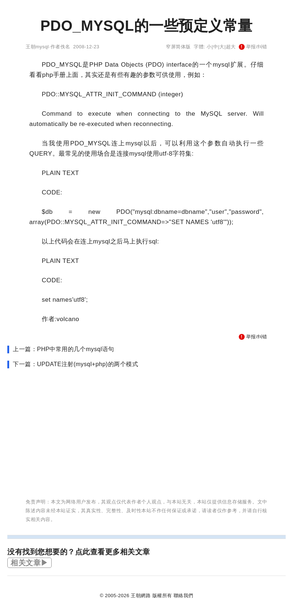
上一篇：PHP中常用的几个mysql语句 (63, 349)
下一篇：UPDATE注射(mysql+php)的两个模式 (75, 364)
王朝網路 (141, 595)
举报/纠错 (253, 46)
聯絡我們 (183, 595)
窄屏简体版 (178, 46)
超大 (231, 46)
